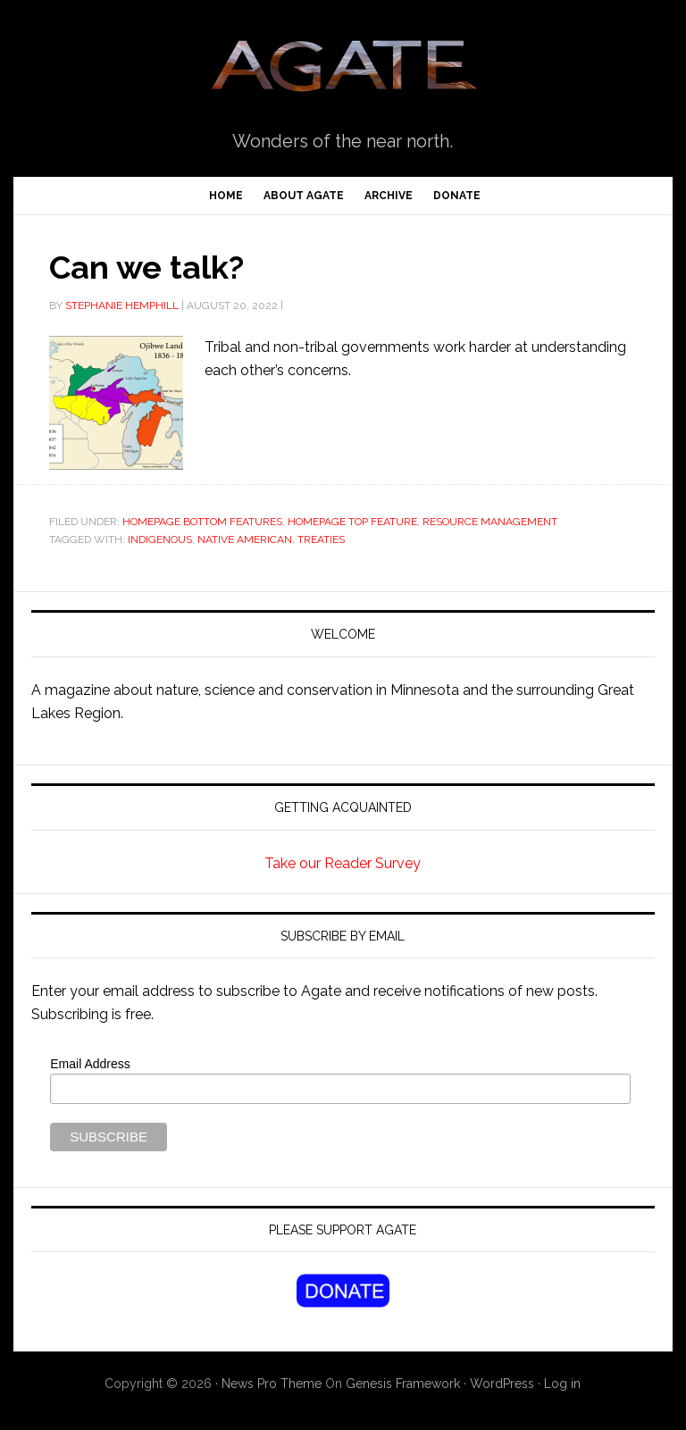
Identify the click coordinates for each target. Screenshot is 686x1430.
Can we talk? (146, 267)
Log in (562, 1383)
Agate (342, 72)
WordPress (502, 1383)
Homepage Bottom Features (202, 521)
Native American (244, 539)
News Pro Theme (272, 1383)
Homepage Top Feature (352, 521)
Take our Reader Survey (342, 863)
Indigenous (160, 539)
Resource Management (489, 521)
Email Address (90, 1064)
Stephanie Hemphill (122, 305)
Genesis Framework (403, 1383)
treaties (321, 539)
